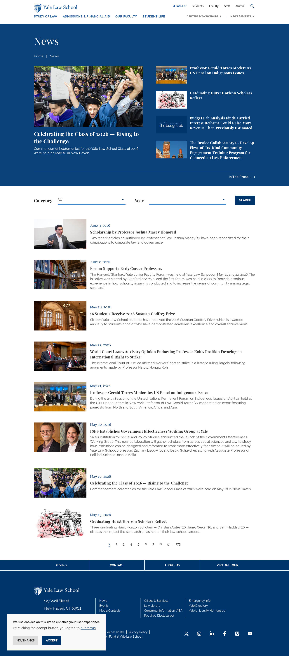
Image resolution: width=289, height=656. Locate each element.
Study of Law (45, 16)
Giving (61, 565)
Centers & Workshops (202, 16)
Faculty (214, 6)
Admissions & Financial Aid (86, 16)
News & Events (240, 16)
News (54, 56)
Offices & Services (156, 600)
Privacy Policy (138, 632)
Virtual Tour (227, 565)
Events (104, 605)
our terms (88, 628)
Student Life (154, 16)
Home (38, 56)
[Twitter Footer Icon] (186, 634)
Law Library (152, 605)
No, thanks (26, 640)
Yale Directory (198, 605)
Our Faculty (126, 16)
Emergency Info (200, 600)
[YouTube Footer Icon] (250, 634)
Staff (227, 6)
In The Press (238, 177)
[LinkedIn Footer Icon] (212, 634)
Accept (52, 640)
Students (198, 6)
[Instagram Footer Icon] (199, 634)
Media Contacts (110, 610)
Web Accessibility (112, 632)
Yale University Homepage (207, 610)
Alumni (240, 6)
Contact (117, 565)
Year (139, 201)
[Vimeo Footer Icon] (237, 634)
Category (43, 201)
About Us (172, 565)
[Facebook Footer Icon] (224, 634)
